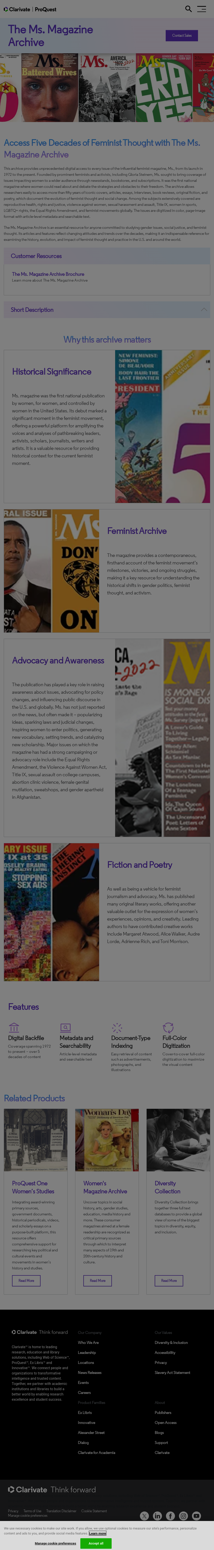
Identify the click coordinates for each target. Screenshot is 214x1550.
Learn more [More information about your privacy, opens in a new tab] (97, 1537)
